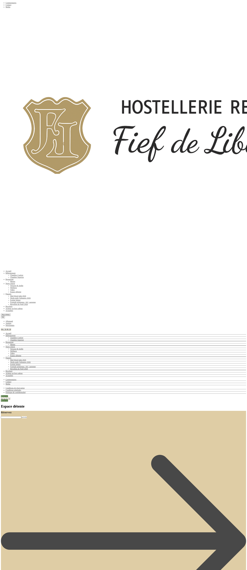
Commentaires (11, 3)
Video (12, 290)
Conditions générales (13, 390)
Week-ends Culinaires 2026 (20, 298)
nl (9, 399)
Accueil (8, 271)
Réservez (4, 396)
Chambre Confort (16, 275)
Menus (12, 281)
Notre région (10, 284)
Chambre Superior (17, 277)
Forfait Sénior (15, 300)
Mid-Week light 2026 (18, 296)
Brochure (9, 306)
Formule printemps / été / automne (23, 302)
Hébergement (11, 273)
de (2, 399)
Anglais (8, 323)
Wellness (13, 288)
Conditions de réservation (15, 388)
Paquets (8, 294)
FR (3, 317)
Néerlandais (10, 325)
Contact (8, 5)
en (5, 399)
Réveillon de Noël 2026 (19, 304)
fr (7, 399)
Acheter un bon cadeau (14, 309)
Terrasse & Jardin (16, 286)
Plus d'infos (6, 315)
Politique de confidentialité (16, 392)
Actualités (9, 311)
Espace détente (15, 292)
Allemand (9, 321)
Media (8, 7)
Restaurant (9, 279)
